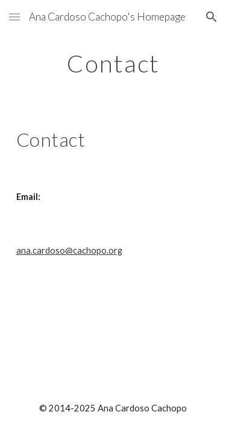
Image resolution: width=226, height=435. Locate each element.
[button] (14, 16)
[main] (113, 63)
